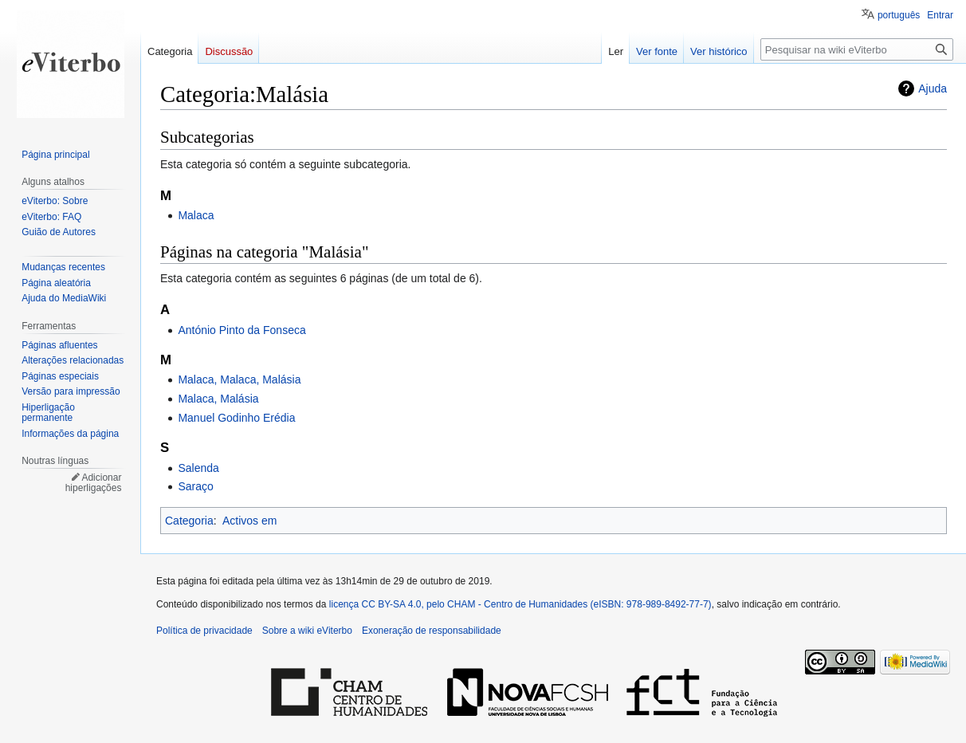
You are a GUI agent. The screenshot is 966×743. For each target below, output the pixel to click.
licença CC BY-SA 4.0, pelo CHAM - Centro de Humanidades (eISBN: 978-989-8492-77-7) (520, 604)
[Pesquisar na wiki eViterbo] (856, 49)
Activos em (249, 520)
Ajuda (932, 88)
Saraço (195, 486)
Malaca (196, 215)
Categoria (189, 520)
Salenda (198, 468)
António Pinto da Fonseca (241, 330)
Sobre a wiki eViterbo (307, 630)
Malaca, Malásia (218, 398)
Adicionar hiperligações (93, 483)
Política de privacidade (204, 630)
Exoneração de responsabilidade (431, 630)
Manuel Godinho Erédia (236, 417)
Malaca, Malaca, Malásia (239, 379)
